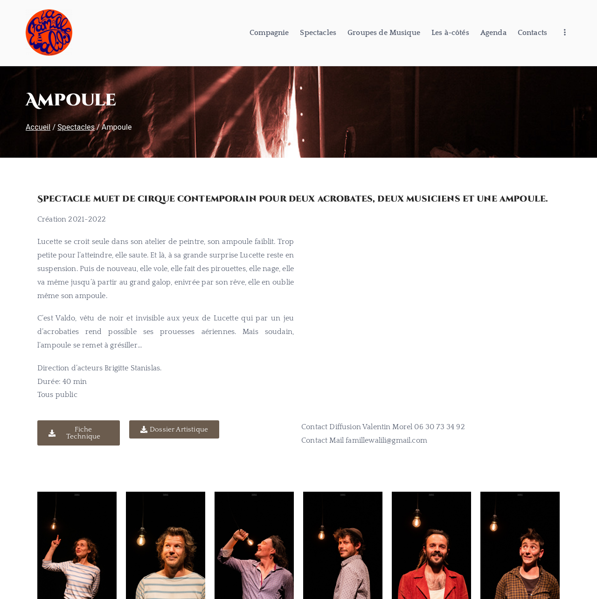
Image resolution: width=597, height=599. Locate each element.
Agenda (493, 32)
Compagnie (269, 32)
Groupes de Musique (383, 32)
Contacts (532, 32)
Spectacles (318, 32)
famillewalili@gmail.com (386, 440)
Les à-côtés (450, 32)
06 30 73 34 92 (439, 427)
